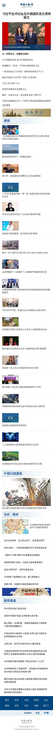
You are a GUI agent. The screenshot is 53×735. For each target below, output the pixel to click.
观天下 (46, 706)
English (27, 713)
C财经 (36, 700)
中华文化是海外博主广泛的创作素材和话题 (21, 214)
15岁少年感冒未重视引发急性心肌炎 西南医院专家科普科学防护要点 (25, 690)
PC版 (46, 713)
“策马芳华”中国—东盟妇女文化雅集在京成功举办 (24, 310)
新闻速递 (10, 600)
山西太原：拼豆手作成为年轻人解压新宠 (22, 644)
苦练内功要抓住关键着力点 (14, 89)
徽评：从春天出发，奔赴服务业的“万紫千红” (22, 95)
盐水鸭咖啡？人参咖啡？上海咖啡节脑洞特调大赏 (24, 272)
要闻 (7, 120)
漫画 (36, 706)
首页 (7, 700)
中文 (38, 713)
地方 (27, 706)
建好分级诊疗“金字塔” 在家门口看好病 (19, 77)
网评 (15, 514)
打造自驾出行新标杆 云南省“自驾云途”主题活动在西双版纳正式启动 (25, 635)
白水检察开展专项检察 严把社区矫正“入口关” (24, 661)
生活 (46, 700)
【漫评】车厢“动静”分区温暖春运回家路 (22, 555)
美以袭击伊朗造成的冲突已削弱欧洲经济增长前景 (24, 508)
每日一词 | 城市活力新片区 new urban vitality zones (25, 253)
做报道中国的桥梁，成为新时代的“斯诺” (20, 233)
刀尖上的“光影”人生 (11, 83)
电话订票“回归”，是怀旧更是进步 (19, 570)
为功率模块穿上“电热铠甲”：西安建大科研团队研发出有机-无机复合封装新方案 (26, 670)
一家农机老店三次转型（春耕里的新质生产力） (23, 71)
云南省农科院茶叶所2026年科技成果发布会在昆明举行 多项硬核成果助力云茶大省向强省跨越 (25, 652)
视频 (7, 706)
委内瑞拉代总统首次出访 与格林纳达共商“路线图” (24, 349)
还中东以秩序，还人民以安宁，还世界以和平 (24, 540)
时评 (17, 700)
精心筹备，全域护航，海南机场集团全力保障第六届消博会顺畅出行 (25, 624)
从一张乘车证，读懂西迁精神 (15, 54)
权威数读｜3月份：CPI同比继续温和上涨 (20, 66)
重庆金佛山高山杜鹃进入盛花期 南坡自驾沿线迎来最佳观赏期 (25, 680)
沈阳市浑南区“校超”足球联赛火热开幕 (21, 616)
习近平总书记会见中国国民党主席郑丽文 (26, 15)
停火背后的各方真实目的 (15, 608)
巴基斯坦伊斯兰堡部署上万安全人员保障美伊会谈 (24, 329)
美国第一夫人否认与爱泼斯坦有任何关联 (20, 368)
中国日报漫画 (13, 473)
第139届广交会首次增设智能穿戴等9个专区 (21, 387)
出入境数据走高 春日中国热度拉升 (17, 60)
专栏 (7, 514)
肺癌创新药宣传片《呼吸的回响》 (17, 157)
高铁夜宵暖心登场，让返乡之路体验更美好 (23, 562)
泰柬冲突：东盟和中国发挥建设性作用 (21, 584)
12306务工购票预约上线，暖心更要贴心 (22, 577)
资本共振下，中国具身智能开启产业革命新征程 (25, 548)
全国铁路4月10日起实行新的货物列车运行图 (22, 464)
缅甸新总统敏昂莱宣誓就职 (14, 425)
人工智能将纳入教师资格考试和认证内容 (20, 445)
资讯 (27, 700)
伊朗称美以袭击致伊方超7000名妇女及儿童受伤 (23, 406)
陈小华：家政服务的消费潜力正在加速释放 (21, 176)
